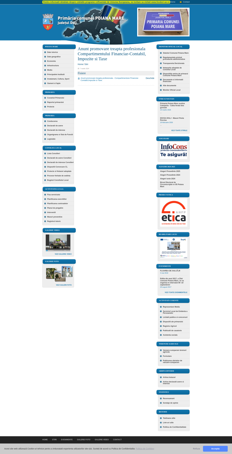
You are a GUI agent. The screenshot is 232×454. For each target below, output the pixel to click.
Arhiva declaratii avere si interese (173, 383)
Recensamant (168, 398)
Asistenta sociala (170, 335)
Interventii (51, 212)
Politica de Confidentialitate (174, 427)
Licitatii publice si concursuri (175, 317)
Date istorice (52, 52)
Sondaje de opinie (170, 403)
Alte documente (169, 86)
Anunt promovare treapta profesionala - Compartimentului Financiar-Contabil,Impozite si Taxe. (110, 79)
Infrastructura (53, 66)
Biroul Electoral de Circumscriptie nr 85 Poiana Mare (172, 184)
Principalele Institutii (56, 74)
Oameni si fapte (53, 83)
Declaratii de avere (55, 126)
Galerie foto (83, 440)
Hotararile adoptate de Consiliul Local (172, 69)
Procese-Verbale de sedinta (58, 176)
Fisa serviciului (53, 195)
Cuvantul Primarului (55, 98)
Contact (186, 2)
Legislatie (51, 139)
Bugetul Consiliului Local (58, 180)
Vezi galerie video (63, 254)
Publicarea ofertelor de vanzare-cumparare (172, 361)
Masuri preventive (54, 217)
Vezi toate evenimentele (176, 292)
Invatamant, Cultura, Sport (58, 79)
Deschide (150, 78)
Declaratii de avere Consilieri (59, 158)
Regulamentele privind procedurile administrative (174, 58)
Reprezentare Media (171, 307)
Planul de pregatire (55, 208)
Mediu (49, 70)
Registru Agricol (170, 326)
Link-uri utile (168, 423)
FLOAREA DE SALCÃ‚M (170, 271)
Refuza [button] (196, 448)
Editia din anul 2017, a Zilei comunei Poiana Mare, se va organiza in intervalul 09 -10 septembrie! (172, 282)
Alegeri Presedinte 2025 (170, 171)
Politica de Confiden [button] (145, 448)
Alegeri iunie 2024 (167, 179)
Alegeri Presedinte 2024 (170, 175)
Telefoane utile (169, 418)
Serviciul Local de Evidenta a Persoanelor (175, 312)
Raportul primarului (55, 102)
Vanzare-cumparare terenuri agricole (174, 351)
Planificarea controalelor (57, 204)
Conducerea (52, 121)
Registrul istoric (54, 221)
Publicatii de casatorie (172, 331)
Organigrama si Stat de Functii (60, 135)
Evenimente (67, 440)
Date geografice (54, 57)
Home (172, 2)
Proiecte (50, 107)
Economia (51, 61)
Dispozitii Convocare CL (57, 167)
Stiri (86, 64)
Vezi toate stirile (179, 130)
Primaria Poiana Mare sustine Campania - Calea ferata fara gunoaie (172, 105)
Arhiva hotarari (169, 377)
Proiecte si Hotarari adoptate (59, 171)
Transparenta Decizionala (173, 63)
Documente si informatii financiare (173, 80)
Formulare (167, 356)
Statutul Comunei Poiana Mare (175, 53)
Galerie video (102, 440)
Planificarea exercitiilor (57, 199)
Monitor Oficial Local (172, 90)
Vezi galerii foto (64, 285)
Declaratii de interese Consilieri (60, 162)
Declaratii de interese (56, 130)
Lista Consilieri (53, 153)
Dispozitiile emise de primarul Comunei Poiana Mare (175, 75)
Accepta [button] (215, 448)
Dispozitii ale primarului (173, 322)
